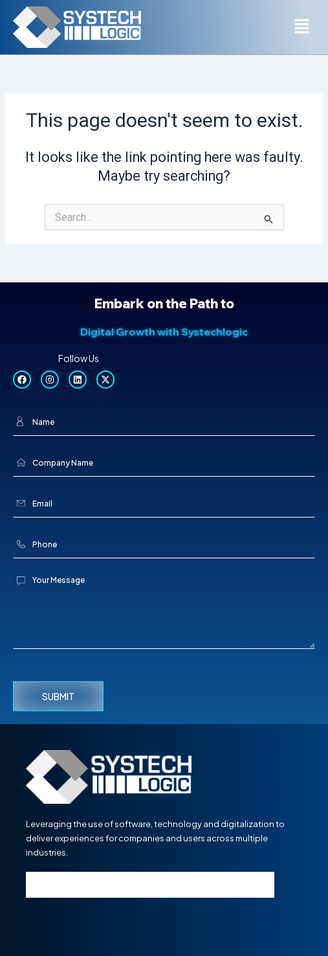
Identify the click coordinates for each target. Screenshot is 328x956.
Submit (58, 696)
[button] (302, 27)
